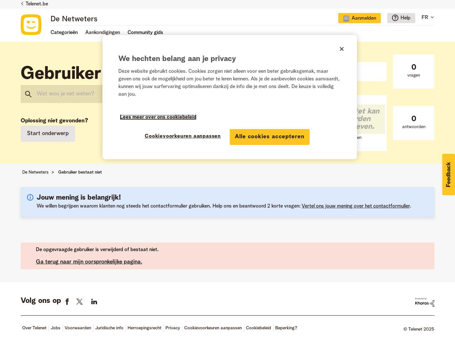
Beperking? (286, 328)
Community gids (145, 32)
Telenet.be (36, 4)
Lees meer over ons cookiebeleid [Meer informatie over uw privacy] (158, 117)
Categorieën (64, 32)
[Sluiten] (342, 49)
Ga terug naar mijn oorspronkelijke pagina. (89, 262)
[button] (448, 174)
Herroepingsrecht (144, 328)
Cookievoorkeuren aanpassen (213, 328)
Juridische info (109, 328)
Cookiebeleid (258, 328)
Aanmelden (364, 18)
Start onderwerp (48, 133)
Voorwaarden (78, 328)
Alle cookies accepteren (269, 137)
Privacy (172, 328)
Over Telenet (34, 328)
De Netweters (74, 19)
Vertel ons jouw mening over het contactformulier (356, 206)
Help (405, 18)
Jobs (55, 328)
